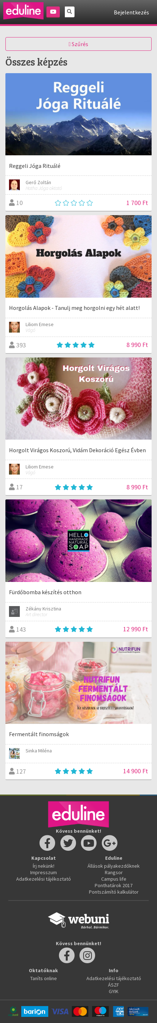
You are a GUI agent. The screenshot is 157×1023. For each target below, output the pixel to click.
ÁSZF (113, 985)
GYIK (113, 991)
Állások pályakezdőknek (114, 866)
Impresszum (43, 872)
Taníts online (43, 978)
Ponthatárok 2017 (114, 885)
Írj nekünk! (43, 866)
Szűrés (79, 44)
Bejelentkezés (131, 12)
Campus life (113, 879)
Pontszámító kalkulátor (114, 892)
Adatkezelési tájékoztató (43, 879)
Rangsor (114, 872)
